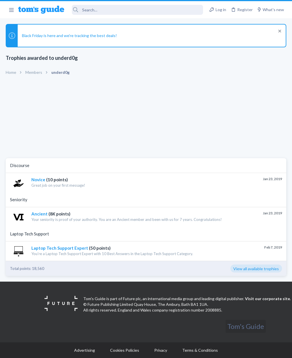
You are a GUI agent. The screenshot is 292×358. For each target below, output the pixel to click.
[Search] (137, 10)
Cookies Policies (124, 350)
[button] (11, 10)
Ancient (39, 213)
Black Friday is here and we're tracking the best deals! (69, 35)
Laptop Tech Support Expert (59, 248)
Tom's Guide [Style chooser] (245, 326)
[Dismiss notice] (279, 32)
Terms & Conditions (200, 350)
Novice (38, 179)
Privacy (160, 350)
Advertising (84, 350)
